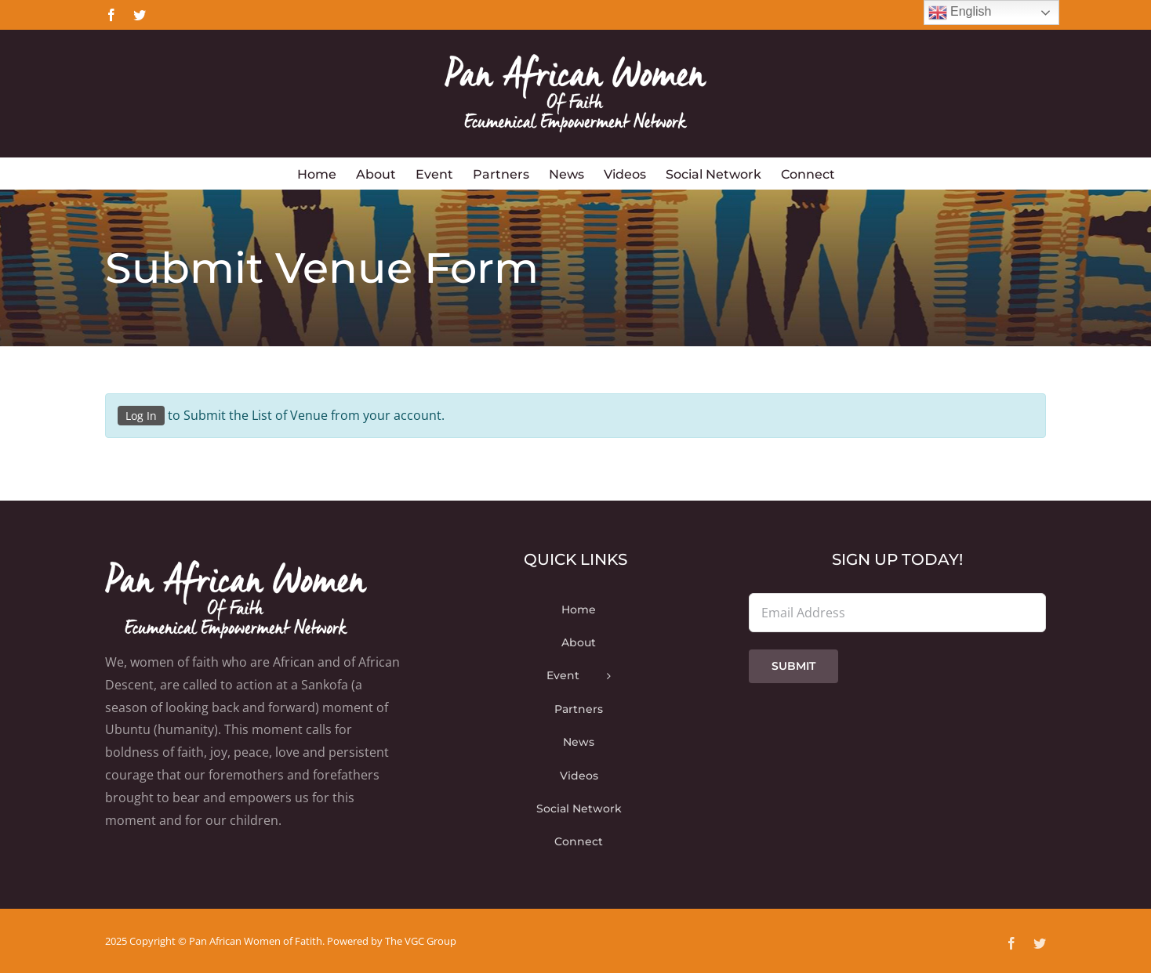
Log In (141, 415)
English (960, 12)
